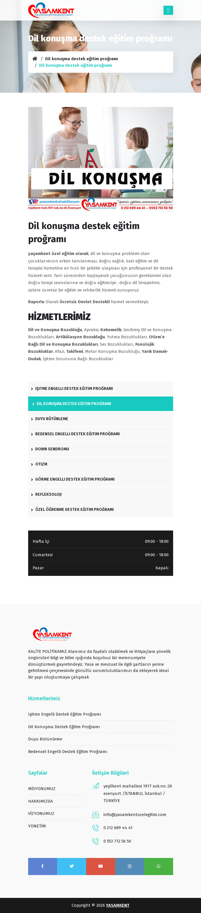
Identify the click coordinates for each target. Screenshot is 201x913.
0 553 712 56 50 (117, 841)
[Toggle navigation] (168, 10)
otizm (39, 464)
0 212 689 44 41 (117, 827)
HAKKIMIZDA (40, 801)
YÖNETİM (37, 826)
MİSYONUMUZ (41, 788)
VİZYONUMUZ (41, 813)
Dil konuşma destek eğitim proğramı (81, 58)
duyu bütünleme (49, 418)
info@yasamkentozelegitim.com (134, 814)
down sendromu (50, 449)
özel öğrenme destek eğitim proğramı (72, 509)
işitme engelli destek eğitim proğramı (72, 388)
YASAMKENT (117, 905)
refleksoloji (46, 494)
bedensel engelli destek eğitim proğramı (75, 434)
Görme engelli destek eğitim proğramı (73, 479)
